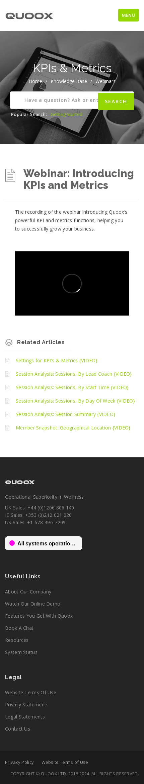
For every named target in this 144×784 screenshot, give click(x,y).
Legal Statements (25, 716)
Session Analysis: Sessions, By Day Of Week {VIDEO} (75, 401)
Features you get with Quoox (39, 616)
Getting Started (66, 114)
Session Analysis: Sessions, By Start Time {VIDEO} (72, 387)
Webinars (105, 81)
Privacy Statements (27, 704)
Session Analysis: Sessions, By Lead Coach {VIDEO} (74, 374)
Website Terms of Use (30, 692)
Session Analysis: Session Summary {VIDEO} (65, 414)
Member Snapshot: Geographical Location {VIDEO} (73, 427)
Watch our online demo (32, 604)
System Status (21, 652)
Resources (17, 640)
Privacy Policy (19, 762)
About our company (28, 591)
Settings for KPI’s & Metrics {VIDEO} (56, 360)
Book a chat (19, 628)
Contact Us (17, 729)
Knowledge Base (69, 81)
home (35, 81)
